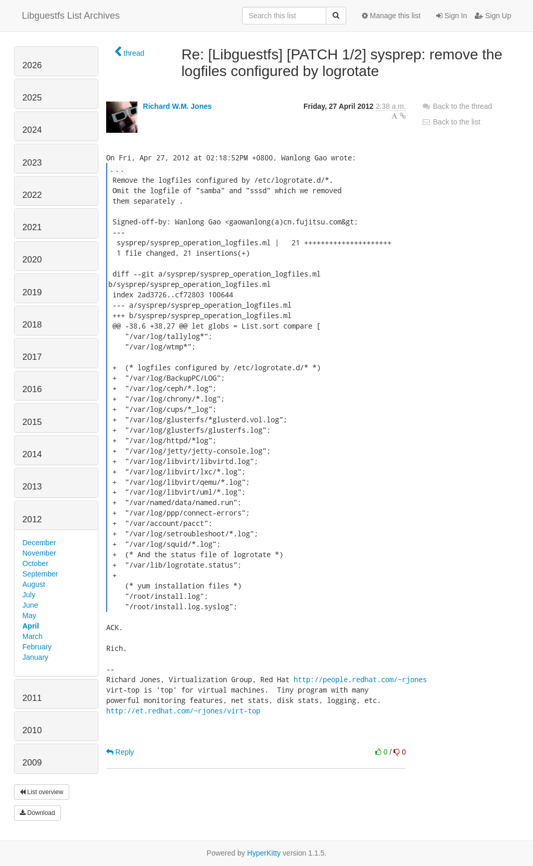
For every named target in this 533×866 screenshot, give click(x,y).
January (35, 657)
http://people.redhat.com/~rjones (360, 679)
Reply (120, 752)
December (39, 542)
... (117, 168)
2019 (32, 292)
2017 (32, 357)
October (35, 563)
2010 (32, 730)
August (33, 584)
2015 (32, 422)
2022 (32, 195)
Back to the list (451, 122)
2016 (32, 389)
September (40, 574)
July (28, 595)
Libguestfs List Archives (71, 15)
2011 (32, 698)
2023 (32, 163)
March (32, 636)
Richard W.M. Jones (177, 106)
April (30, 626)
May (29, 615)
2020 (32, 260)
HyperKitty (264, 853)
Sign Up (493, 15)
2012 (32, 519)
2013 (32, 487)
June (30, 605)
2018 (32, 325)
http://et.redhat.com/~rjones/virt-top (183, 711)
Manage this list (391, 15)
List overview (42, 792)
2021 (32, 227)
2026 (32, 65)
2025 (32, 98)
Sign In (451, 15)
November (39, 553)
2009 (32, 763)
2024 (32, 130)
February (37, 647)
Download (37, 813)
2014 (32, 454)
